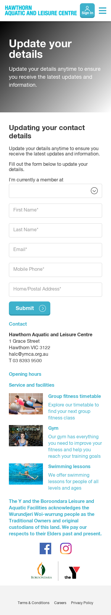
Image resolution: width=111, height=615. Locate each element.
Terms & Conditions (33, 603)
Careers (60, 603)
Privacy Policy (82, 603)
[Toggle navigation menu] (102, 10)
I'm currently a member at (36, 180)
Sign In (87, 13)
